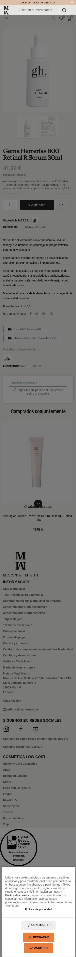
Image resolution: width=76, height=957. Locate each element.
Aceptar (38, 948)
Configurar (39, 925)
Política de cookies (17, 895)
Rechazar (38, 937)
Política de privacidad (38, 909)
